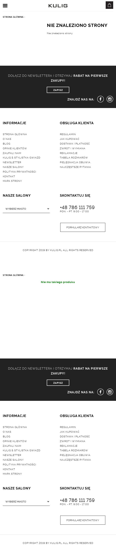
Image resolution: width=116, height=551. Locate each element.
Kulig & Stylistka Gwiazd (21, 157)
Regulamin (68, 134)
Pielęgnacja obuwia (75, 162)
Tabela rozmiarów (74, 157)
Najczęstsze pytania (75, 166)
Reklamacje (69, 152)
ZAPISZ (58, 89)
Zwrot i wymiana (72, 148)
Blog (6, 143)
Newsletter (12, 162)
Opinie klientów (15, 148)
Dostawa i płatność (75, 143)
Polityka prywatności (19, 171)
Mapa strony (12, 180)
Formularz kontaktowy (82, 227)
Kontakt (9, 176)
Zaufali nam (12, 152)
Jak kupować (69, 138)
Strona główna (15, 134)
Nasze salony (13, 166)
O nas (7, 138)
